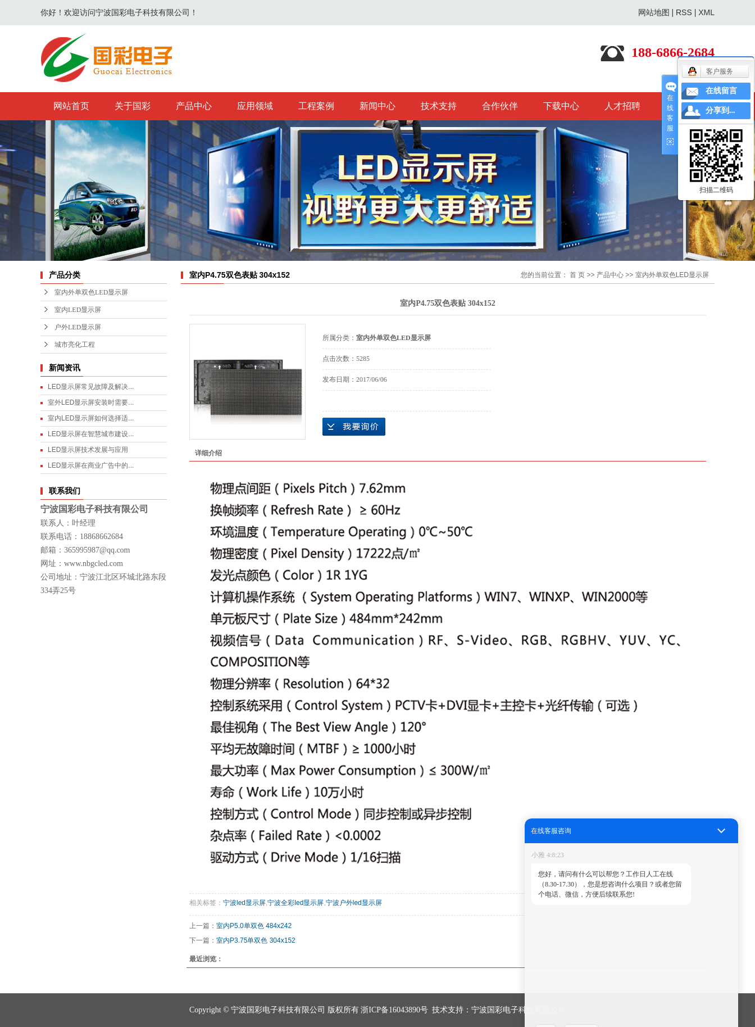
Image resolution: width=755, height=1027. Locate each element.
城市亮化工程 (74, 345)
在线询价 (353, 427)
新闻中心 (377, 106)
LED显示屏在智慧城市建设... (91, 434)
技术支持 (439, 106)
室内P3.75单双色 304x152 (255, 940)
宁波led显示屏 (244, 903)
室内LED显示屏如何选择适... (91, 418)
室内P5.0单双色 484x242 (254, 926)
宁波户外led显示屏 (354, 903)
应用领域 (255, 106)
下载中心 (561, 106)
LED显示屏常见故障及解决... (91, 387)
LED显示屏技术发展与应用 (88, 450)
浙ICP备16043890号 (394, 1010)
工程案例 (316, 106)
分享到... (720, 110)
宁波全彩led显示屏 (295, 903)
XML (706, 12)
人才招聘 (622, 106)
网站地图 (654, 12)
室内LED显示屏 (77, 310)
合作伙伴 (500, 106)
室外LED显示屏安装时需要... (91, 402)
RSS (684, 12)
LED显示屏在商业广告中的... (91, 465)
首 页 (577, 275)
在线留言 (721, 91)
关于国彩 (133, 106)
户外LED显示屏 (77, 327)
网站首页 (71, 106)
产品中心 (194, 106)
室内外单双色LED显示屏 (91, 292)
